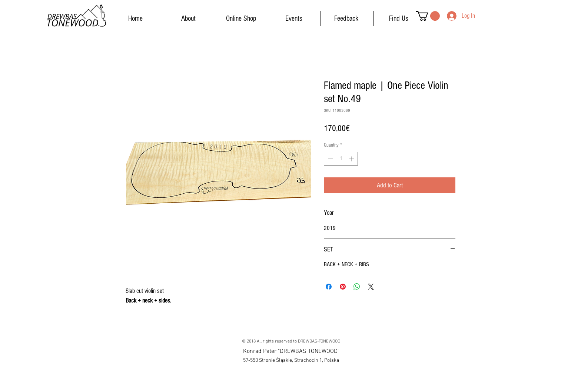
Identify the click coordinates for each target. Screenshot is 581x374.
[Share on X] (370, 286)
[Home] (135, 18)
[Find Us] (398, 18)
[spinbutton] (341, 158)
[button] (428, 16)
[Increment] (352, 158)
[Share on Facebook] (328, 286)
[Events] (294, 18)
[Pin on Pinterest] (342, 286)
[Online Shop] (241, 18)
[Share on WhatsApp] (356, 286)
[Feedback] (346, 18)
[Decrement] (329, 158)
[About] (188, 18)
